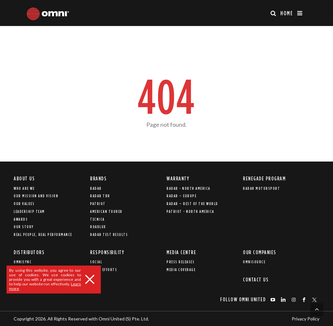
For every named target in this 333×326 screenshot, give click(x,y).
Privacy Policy (305, 318)
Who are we (24, 188)
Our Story (24, 227)
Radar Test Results (109, 234)
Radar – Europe (181, 196)
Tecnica (97, 219)
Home (286, 13)
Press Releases (180, 262)
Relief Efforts (103, 269)
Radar (96, 188)
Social (96, 262)
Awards (21, 219)
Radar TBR (100, 196)
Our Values (24, 204)
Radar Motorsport (261, 188)
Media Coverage (180, 269)
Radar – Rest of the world (192, 204)
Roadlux (98, 227)
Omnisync (23, 262)
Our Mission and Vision (36, 196)
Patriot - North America (190, 211)
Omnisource (254, 262)
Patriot (98, 204)
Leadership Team (29, 211)
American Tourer (106, 211)
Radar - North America (188, 188)
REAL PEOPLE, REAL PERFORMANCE (43, 234)
